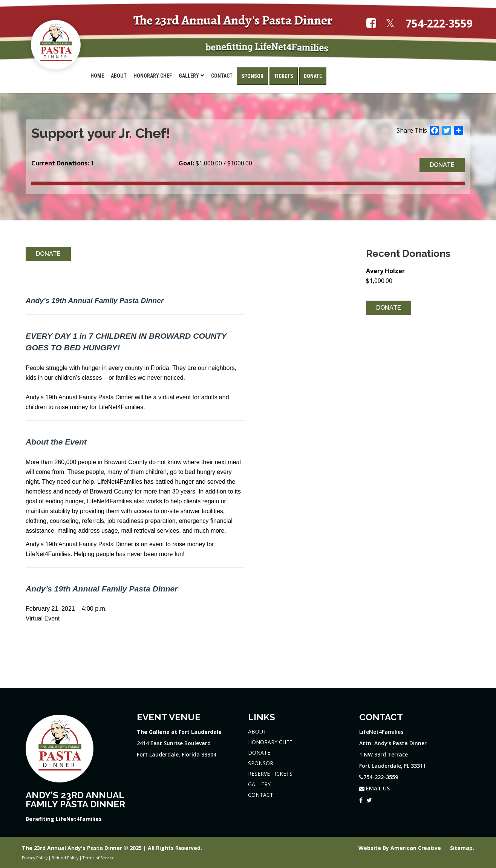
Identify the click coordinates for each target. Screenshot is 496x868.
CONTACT (260, 794)
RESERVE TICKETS (270, 773)
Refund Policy (65, 857)
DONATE (259, 752)
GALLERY (259, 784)
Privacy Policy (34, 857)
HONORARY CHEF (270, 742)
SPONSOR (260, 763)
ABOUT (257, 731)
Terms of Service (99, 857)
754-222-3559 (439, 23)
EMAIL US (374, 788)
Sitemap (461, 847)
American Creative (416, 847)
